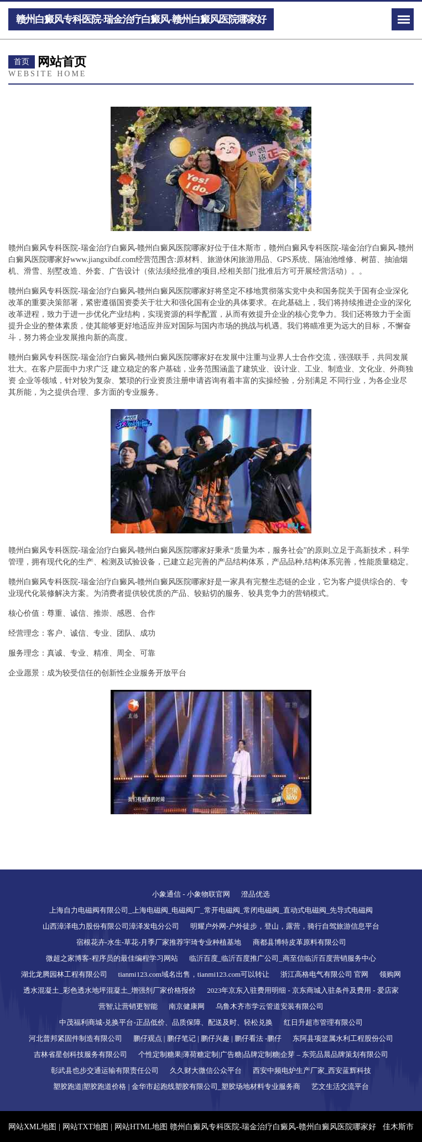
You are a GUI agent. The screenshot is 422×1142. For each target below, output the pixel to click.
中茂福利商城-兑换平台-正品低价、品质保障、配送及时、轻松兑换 (166, 1022)
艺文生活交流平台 (340, 1086)
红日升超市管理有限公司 (323, 1022)
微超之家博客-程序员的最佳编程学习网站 (112, 958)
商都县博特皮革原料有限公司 (299, 942)
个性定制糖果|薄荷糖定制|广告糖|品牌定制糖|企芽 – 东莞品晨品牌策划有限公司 (263, 1054)
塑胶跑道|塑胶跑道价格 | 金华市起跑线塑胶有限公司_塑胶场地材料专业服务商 (176, 1086)
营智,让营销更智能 (128, 1006)
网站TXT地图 (85, 1127)
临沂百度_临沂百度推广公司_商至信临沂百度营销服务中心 (282, 958)
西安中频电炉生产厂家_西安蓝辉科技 (312, 1070)
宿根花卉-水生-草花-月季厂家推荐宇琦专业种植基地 (159, 942)
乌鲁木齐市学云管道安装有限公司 (270, 1006)
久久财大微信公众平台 (206, 1070)
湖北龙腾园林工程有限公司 (64, 974)
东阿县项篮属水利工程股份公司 (343, 1038)
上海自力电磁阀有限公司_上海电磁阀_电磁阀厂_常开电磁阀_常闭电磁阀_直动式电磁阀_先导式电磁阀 (211, 910)
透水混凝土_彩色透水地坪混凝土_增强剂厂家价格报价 (109, 990)
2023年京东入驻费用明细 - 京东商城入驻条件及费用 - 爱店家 (303, 990)
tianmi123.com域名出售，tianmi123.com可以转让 (194, 974)
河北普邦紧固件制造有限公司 (75, 1038)
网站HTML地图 (141, 1127)
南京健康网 (187, 1006)
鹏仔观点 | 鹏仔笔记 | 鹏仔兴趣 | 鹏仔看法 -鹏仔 (207, 1038)
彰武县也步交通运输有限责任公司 (105, 1070)
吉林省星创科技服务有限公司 (80, 1054)
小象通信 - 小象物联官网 (191, 894)
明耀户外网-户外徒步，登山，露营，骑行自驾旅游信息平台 (284, 926)
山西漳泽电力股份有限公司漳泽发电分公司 (111, 926)
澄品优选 (255, 894)
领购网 (390, 974)
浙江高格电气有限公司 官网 (324, 974)
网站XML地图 (32, 1127)
